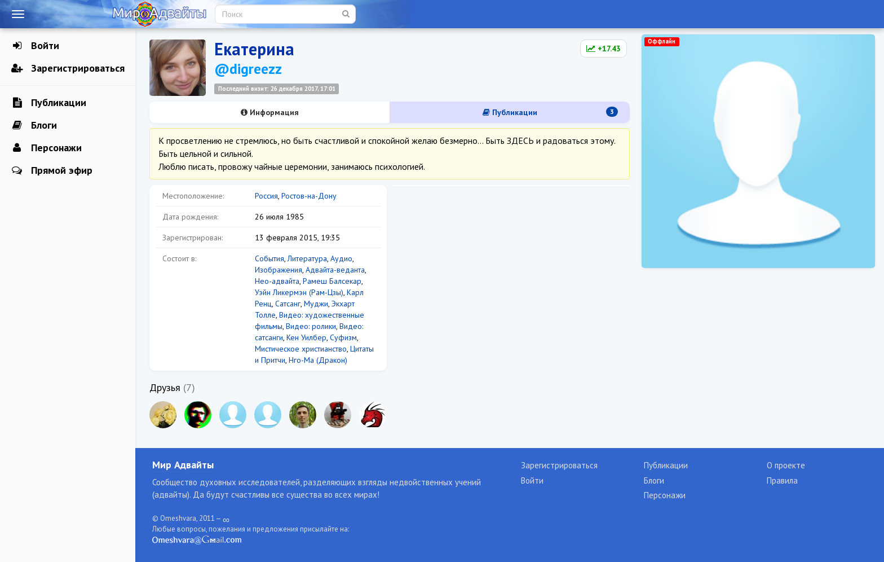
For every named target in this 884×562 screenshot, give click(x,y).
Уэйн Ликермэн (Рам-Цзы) (299, 292)
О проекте (786, 465)
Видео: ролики (311, 326)
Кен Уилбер (306, 337)
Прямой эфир (51, 170)
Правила (782, 480)
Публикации (48, 102)
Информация (270, 112)
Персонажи (46, 148)
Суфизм (343, 337)
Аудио (341, 258)
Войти (35, 45)
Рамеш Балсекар (332, 281)
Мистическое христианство (301, 349)
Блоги (34, 125)
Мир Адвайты (183, 464)
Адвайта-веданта (335, 270)
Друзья (164, 387)
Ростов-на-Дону (309, 196)
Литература (307, 258)
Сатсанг (287, 303)
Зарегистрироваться (68, 68)
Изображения (278, 270)
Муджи (316, 303)
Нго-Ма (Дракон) (318, 360)
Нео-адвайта (277, 281)
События (269, 258)
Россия (266, 196)
